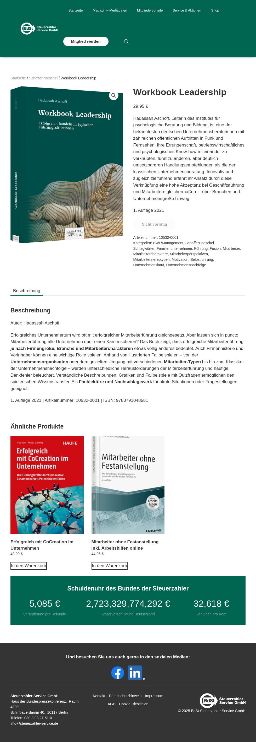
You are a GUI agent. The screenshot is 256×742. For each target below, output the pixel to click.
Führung (201, 248)
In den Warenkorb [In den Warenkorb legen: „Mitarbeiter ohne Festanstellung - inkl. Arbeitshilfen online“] (109, 565)
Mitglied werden (86, 41)
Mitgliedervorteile (150, 10)
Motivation (180, 259)
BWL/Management (168, 243)
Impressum (154, 696)
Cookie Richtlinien (133, 704)
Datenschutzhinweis (125, 696)
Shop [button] (215, 10)
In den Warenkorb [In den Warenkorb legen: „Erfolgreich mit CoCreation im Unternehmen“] (28, 565)
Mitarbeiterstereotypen (151, 259)
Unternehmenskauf (148, 265)
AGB (112, 704)
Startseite (76, 10)
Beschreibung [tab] (26, 290)
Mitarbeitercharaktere (150, 254)
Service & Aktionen (187, 10)
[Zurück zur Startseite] (39, 28)
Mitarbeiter (231, 248)
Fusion (215, 248)
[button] (126, 41)
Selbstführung (201, 259)
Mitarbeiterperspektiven (189, 254)
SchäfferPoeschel (43, 78)
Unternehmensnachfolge (186, 265)
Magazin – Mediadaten (110, 10)
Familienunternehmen (174, 248)
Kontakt (99, 696)
